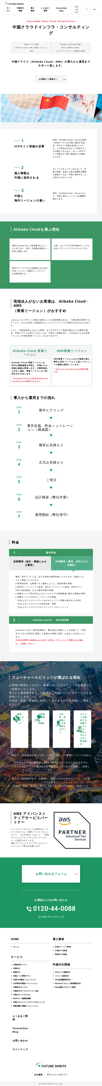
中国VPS (16, 968)
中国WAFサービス (20, 987)
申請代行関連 (20, 9)
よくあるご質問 (45, 9)
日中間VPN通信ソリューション (25, 983)
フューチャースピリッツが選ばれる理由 (70, 51)
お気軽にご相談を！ (48, 79)
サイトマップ (20, 1049)
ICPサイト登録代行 (62, 972)
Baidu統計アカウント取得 (65, 987)
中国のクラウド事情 (31, 44)
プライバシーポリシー (57, 1075)
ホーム (16, 947)
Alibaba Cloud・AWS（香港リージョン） (31, 48)
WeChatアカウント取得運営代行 (68, 983)
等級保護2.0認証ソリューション (25, 1006)
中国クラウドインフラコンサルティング (29, 1002)
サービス (8, 9)
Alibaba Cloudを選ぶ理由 (70, 44)
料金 (31, 51)
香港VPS (16, 972)
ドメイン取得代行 (62, 976)
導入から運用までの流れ (71, 48)
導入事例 (32, 9)
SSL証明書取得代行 (63, 980)
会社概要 (38, 1075)
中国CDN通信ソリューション (24, 980)
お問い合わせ (76, 9)
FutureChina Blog (61, 9)
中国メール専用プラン (22, 976)
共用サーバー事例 (63, 947)
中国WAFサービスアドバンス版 (25, 991)
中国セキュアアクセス (22, 995)
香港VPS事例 (61, 954)
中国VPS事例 (61, 951)
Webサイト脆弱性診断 (22, 998)
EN (94, 9)
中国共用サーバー (20, 965)
